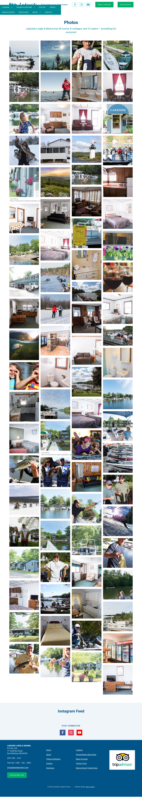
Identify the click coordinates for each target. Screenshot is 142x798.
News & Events (81, 12)
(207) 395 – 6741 (14, 759)
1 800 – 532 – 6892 (23, 764)
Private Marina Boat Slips (86, 755)
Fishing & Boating (39, 12)
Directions (96, 12)
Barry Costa (90, 788)
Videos (67, 12)
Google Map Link (17, 776)
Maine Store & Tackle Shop (86, 769)
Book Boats (125, 5)
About (107, 12)
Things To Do (81, 764)
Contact (121, 12)
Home (48, 751)
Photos (57, 12)
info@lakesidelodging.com (18, 769)
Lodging (21, 12)
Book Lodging (104, 5)
